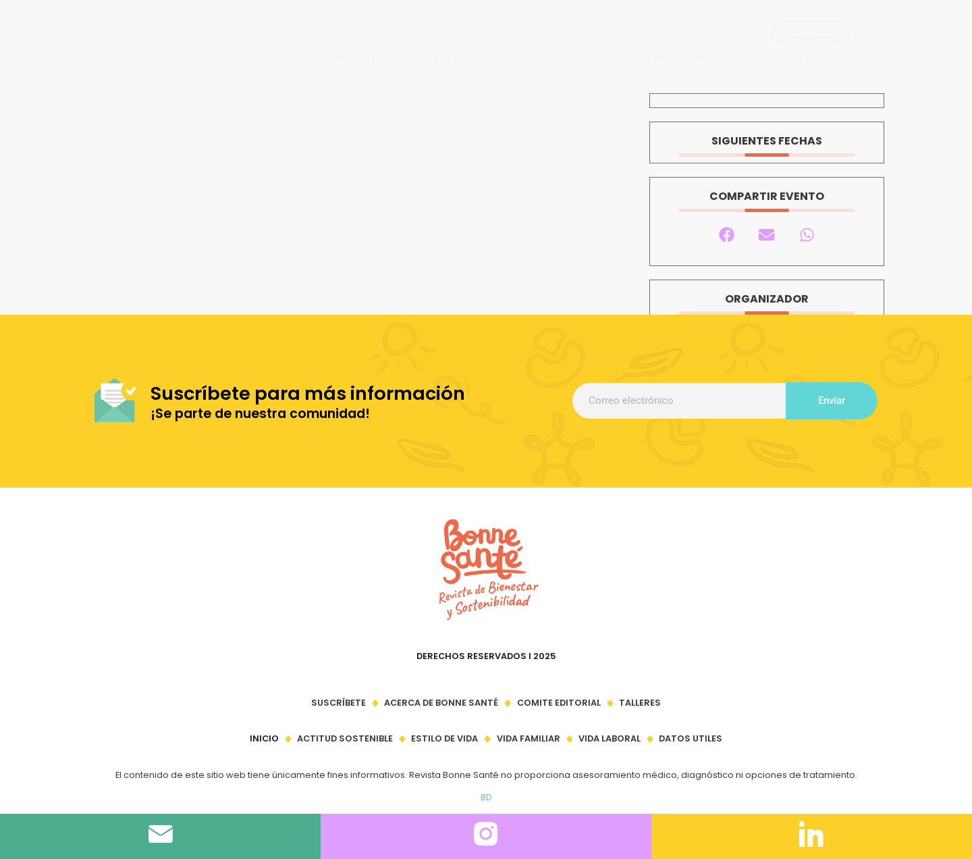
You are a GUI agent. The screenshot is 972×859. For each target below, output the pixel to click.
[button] (926, 43)
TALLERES (640, 702)
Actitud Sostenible (744, 60)
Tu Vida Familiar (400, 60)
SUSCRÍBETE (338, 702)
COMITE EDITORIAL (559, 702)
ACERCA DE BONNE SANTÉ (441, 702)
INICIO (264, 738)
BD (486, 797)
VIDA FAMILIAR (528, 738)
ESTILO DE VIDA (444, 738)
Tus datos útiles (640, 60)
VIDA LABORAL (609, 738)
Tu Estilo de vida (307, 60)
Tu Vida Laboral (491, 60)
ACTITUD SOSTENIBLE (345, 738)
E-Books (826, 60)
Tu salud (564, 60)
